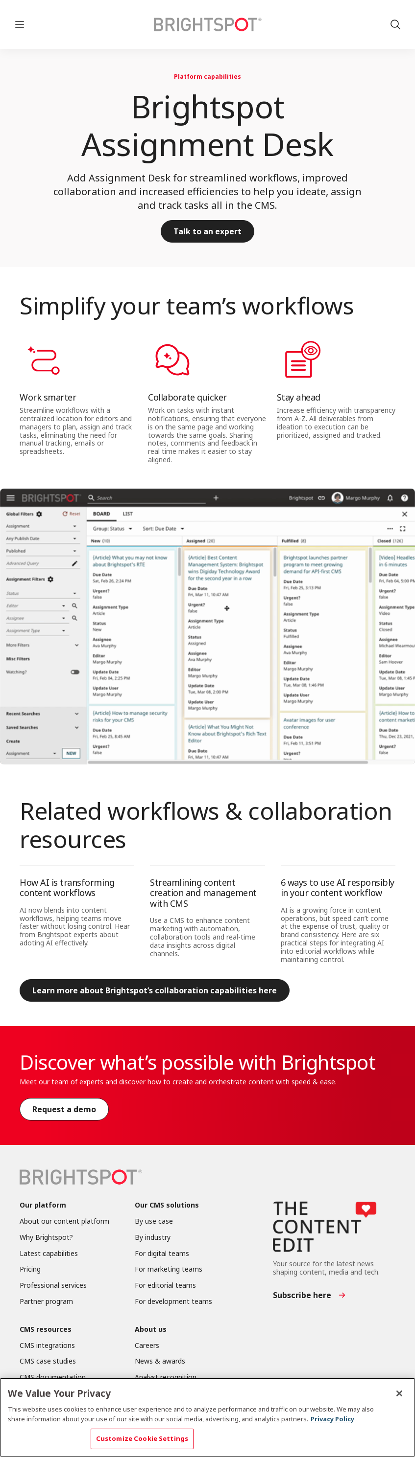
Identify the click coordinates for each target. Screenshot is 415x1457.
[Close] (399, 1393)
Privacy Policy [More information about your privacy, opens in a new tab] (332, 1418)
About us (151, 1329)
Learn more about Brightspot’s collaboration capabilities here (154, 990)
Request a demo (64, 1109)
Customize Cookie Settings (142, 1438)
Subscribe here (302, 1295)
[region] (207, 1417)
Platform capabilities (207, 76)
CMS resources (46, 1329)
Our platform (43, 1205)
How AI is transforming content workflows (67, 887)
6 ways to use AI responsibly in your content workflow (337, 887)
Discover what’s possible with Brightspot (197, 1062)
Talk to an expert (207, 231)
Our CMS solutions (167, 1205)
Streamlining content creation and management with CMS (203, 892)
